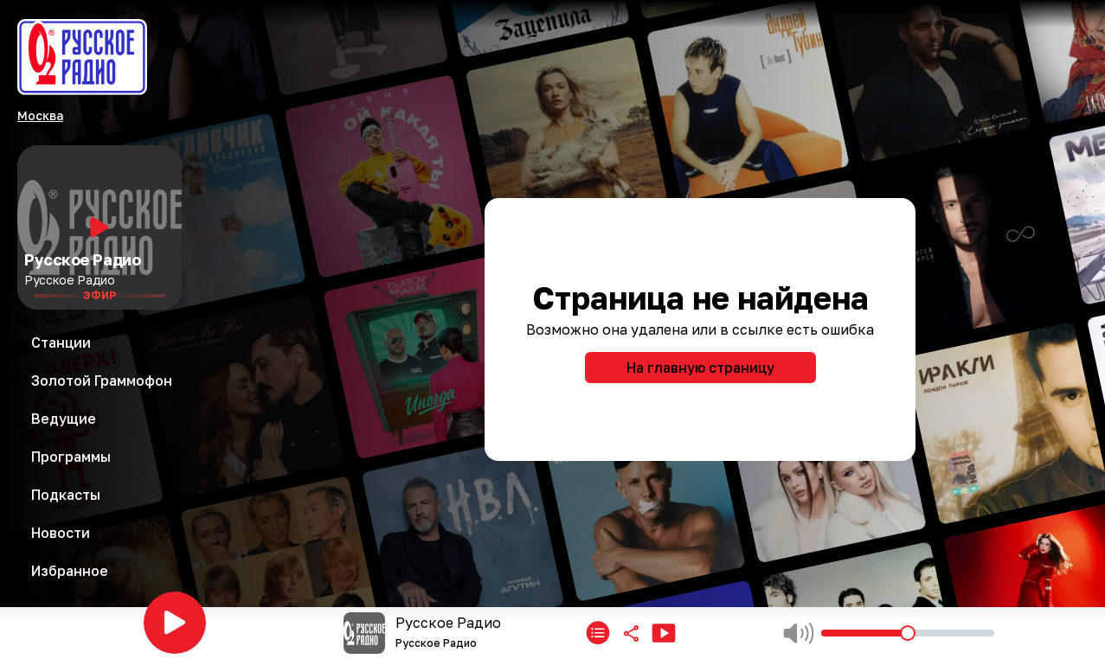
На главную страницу (700, 367)
